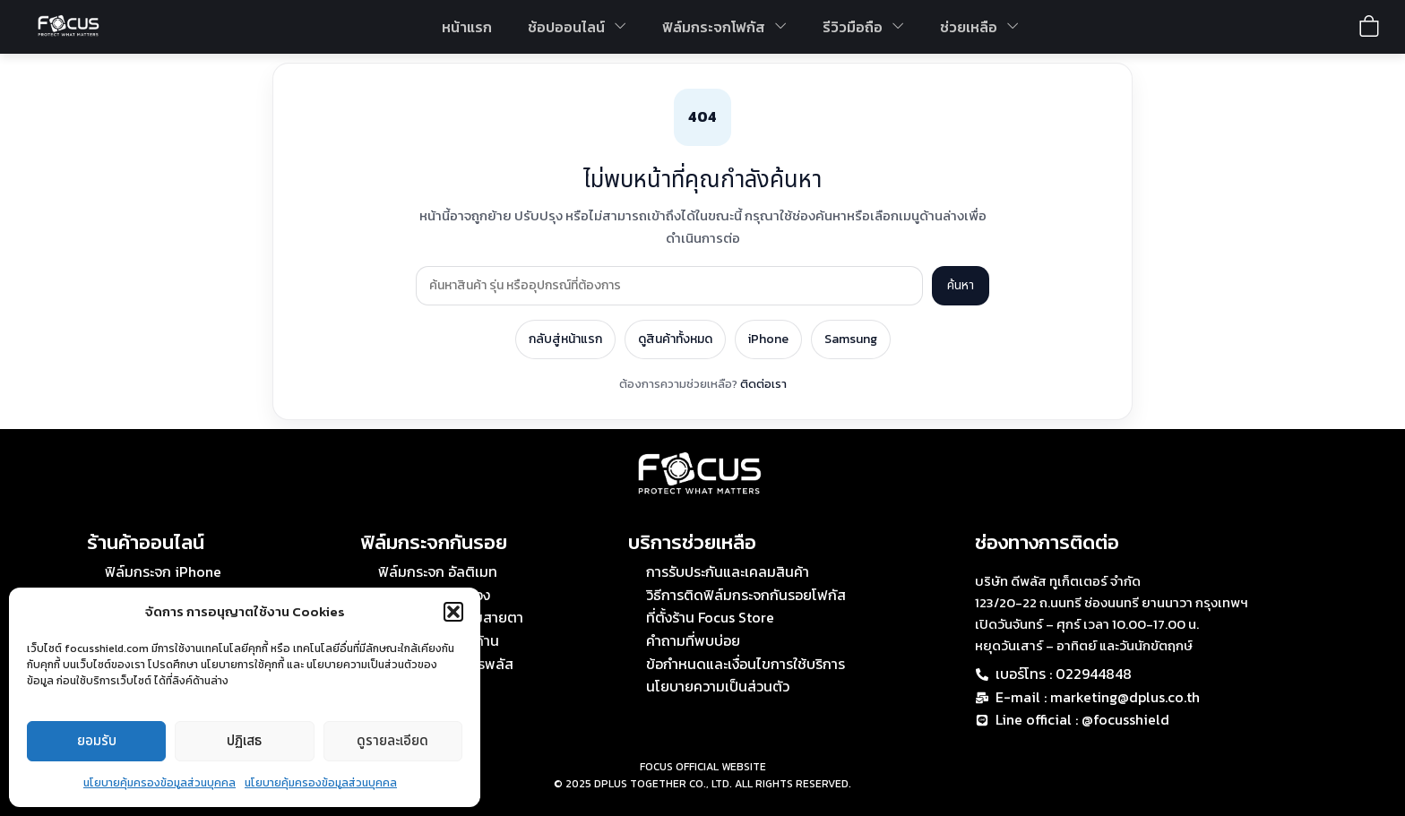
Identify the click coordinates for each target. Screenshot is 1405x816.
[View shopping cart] (1369, 26)
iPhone (768, 339)
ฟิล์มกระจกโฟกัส (724, 27)
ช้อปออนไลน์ (577, 27)
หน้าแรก (467, 27)
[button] (453, 612)
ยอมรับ (96, 741)
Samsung (850, 339)
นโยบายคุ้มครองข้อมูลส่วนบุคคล (159, 783)
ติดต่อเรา (763, 383)
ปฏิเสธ (244, 741)
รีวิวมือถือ (863, 27)
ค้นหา (960, 285)
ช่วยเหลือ (979, 27)
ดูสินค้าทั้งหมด (675, 339)
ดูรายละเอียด (392, 741)
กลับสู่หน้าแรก (565, 339)
